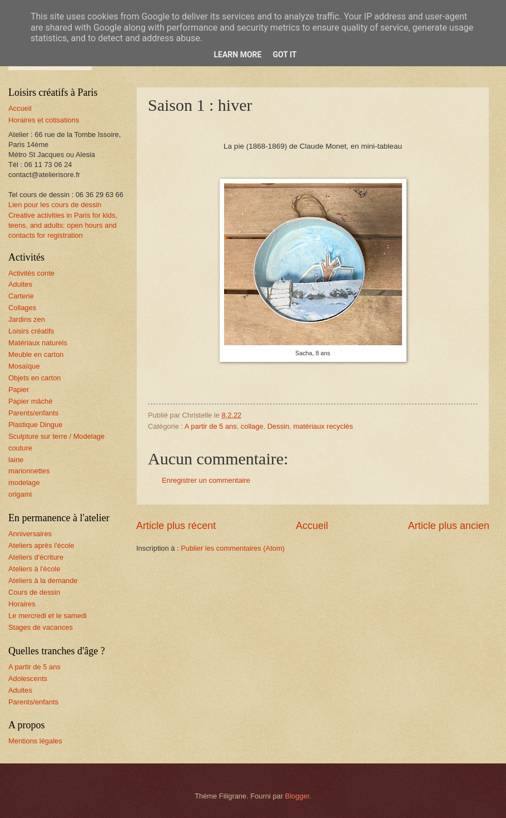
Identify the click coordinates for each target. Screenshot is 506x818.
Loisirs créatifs (31, 331)
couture (20, 448)
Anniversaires (30, 534)
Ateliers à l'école (34, 569)
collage (252, 426)
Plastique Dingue (35, 424)
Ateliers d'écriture (35, 557)
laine (15, 459)
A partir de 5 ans (211, 426)
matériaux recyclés (323, 426)
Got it (284, 54)
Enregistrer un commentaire (206, 480)
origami (20, 494)
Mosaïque (24, 366)
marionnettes (28, 471)
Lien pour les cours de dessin (54, 204)
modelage (24, 482)
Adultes (20, 284)
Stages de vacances (40, 627)
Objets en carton (34, 378)
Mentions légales (35, 741)
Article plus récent (176, 525)
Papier (18, 389)
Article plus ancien (448, 525)
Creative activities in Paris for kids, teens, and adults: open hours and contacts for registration (62, 225)
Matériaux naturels (37, 343)
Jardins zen (26, 319)
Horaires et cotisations (43, 120)
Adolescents (27, 678)
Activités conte (31, 273)
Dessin (278, 426)
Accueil (312, 525)
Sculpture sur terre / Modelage (56, 436)
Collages (22, 307)
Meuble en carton (36, 354)
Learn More (237, 54)
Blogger (297, 796)
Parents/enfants (33, 413)
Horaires (22, 604)
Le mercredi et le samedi (47, 615)
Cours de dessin (34, 592)
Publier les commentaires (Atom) (233, 548)
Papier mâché (30, 401)
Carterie (21, 296)
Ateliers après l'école (41, 545)
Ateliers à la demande (43, 580)
